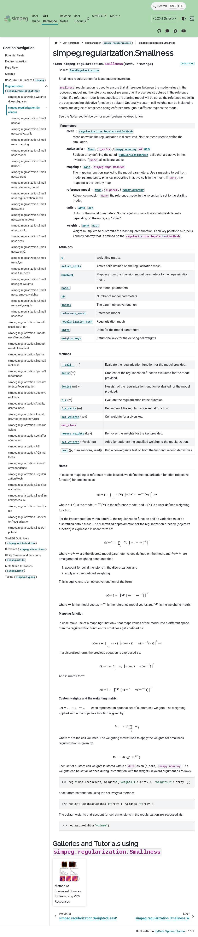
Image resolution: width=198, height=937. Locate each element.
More (114, 16)
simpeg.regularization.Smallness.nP (28, 164)
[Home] (56, 43)
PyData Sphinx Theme (170, 931)
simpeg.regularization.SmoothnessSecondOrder (26, 335)
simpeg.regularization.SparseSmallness (27, 363)
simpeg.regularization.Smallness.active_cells (28, 131)
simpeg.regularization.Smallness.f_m (28, 260)
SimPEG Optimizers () (21, 541)
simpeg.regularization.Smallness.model (28, 153)
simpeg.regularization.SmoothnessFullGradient (26, 346)
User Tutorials (80, 18)
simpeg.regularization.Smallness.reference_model (28, 185)
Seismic (10, 74)
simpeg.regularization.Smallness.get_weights (28, 282)
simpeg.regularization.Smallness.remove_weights (28, 292)
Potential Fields (14, 55)
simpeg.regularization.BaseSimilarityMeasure (27, 498)
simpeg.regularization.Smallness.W (28, 121)
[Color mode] (183, 18)
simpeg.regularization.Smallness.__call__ (28, 228)
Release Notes (65, 18)
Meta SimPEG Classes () (18, 569)
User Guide (36, 18)
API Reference (50, 18)
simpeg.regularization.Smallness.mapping (28, 142)
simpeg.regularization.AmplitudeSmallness (26, 406)
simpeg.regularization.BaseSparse (27, 509)
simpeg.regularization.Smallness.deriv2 (28, 249)
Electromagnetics (16, 61)
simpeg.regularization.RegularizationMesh (27, 476)
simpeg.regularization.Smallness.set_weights (28, 303)
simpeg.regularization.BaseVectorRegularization (27, 519)
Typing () (21, 577)
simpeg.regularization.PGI (24, 446)
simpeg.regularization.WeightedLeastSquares (27, 99)
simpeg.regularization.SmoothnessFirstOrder (26, 325)
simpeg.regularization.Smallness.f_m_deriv (28, 271)
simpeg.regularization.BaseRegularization (27, 487)
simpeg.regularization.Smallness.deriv (28, 239)
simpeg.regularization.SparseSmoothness (27, 374)
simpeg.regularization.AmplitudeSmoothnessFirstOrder (26, 417)
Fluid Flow (11, 67)
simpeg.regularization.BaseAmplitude (27, 530)
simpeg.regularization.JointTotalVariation (27, 438)
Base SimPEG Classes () (25, 80)
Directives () (26, 549)
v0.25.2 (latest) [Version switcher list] (163, 18)
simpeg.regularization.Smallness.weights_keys (28, 217)
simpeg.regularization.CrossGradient (27, 427)
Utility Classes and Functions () (23, 558)
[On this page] (192, 18)
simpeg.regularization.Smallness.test (28, 314)
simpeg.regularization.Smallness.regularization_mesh (28, 196)
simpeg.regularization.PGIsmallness (27, 455)
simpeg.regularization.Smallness (24, 110)
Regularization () (22, 89)
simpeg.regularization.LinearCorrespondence (26, 466)
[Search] (168, 6)
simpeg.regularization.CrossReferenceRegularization (27, 384)
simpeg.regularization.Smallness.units (28, 206)
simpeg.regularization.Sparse (26, 354)
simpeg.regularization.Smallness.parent (28, 174)
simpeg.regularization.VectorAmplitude (26, 395)
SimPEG (97, 16)
